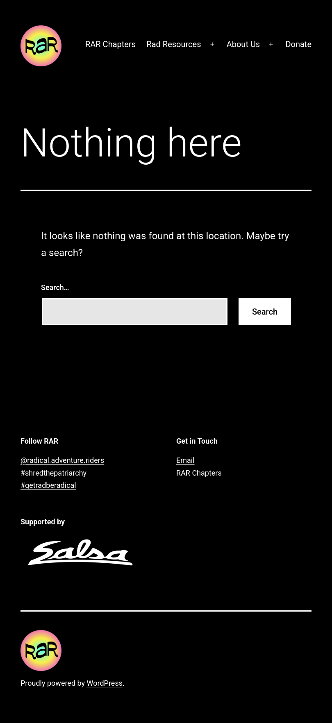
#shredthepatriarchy (53, 473)
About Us (243, 44)
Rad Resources (173, 44)
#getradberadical (48, 485)
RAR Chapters (110, 44)
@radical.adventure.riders (62, 460)
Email (185, 460)
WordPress (105, 683)
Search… (55, 287)
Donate (298, 44)
